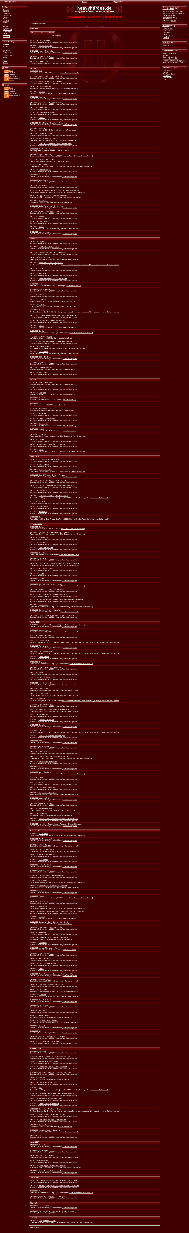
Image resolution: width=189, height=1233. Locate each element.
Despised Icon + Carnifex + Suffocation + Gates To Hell (58, 819)
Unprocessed (43, 693)
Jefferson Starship (45, 336)
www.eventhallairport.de (100, 498)
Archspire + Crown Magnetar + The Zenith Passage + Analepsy (61, 912)
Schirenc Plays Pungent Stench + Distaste (54, 532)
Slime (41, 1135)
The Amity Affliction (45, 651)
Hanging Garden (169, 36)
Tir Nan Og (43, 891)
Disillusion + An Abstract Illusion (50, 102)
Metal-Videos (167, 67)
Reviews (165, 26)
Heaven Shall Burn (169, 53)
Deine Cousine (44, 640)
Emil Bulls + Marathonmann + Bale (51, 1098)
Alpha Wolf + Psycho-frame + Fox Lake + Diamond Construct (60, 824)
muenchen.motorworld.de (70, 73)
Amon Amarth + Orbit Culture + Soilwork (53, 886)
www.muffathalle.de (65, 203)
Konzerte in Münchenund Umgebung (170, 8)
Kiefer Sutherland (45, 87)
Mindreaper (167, 76)
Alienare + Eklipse (45, 1206)
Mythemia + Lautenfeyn (47, 635)
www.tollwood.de (69, 369)
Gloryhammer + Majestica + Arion (51, 927)
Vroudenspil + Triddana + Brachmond (52, 445)
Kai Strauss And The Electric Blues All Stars (54, 1056)
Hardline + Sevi (44, 56)
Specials (6, 21)
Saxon (5, 57)
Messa (41, 969)
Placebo (42, 896)
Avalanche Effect (45, 865)
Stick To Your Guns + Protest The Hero (52, 480)
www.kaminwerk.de (73, 197)
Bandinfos (6, 26)
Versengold (43, 408)
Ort (46, 32)
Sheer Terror (43, 222)
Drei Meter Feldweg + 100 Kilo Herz (51, 984)
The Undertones (44, 175)
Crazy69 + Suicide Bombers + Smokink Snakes (55, 144)
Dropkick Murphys (45, 367)
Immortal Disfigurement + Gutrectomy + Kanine (55, 341)
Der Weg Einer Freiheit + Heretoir (51, 584)
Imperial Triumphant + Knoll (48, 948)
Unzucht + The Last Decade (49, 1041)
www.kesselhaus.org (71, 88)
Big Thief (42, 310)
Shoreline (42, 725)
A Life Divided (43, 1160)
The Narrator (43, 646)
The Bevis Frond (177, 12)
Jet (40, 403)
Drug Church (43, 553)
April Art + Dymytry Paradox (48, 1061)
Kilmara (165, 72)
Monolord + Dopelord (46, 720)
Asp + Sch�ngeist (45, 683)
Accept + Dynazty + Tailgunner (49, 1130)
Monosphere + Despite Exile (49, 1104)
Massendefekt (44, 798)
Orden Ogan (43, 1145)
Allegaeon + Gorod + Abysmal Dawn (51, 589)
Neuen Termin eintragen (38, 23)
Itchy (40, 1031)
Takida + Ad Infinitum (46, 1155)
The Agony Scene (169, 74)
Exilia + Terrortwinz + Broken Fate (51, 206)
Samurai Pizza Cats (46, 704)
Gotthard (166, 38)
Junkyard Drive (44, 537)
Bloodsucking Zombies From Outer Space (53, 594)
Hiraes (173, 15)
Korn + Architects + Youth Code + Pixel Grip (54, 756)
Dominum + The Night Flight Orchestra (52, 1120)
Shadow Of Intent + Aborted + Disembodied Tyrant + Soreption (61, 600)
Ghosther (42, 362)
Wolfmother (43, 512)
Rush (41, 1191)
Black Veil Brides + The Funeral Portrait (53, 279)
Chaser (41, 326)
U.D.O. (165, 79)
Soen (41, 517)
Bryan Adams (43, 662)
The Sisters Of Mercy (46, 849)
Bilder (5, 22)
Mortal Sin (42, 501)
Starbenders (43, 413)
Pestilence (42, 434)
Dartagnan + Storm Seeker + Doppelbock (53, 922)
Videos (11, 80)
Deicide (41, 439)
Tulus (165, 34)
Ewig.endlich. (167, 70)
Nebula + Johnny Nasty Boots (49, 211)
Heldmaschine (44, 657)
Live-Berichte (167, 50)
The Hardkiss (43, 1005)
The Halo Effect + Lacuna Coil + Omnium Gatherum (57, 1211)
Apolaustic (166, 30)
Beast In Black (44, 979)
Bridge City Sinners (46, 357)
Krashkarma (43, 1010)
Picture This (43, 814)
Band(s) (51, 32)
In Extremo (43, 284)
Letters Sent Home (45, 133)
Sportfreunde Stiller (178, 13)
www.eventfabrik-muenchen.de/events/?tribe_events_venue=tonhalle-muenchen (90, 265)
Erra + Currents (44, 1015)
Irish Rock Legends (46, 808)
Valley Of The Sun (45, 803)
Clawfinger (42, 777)
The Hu (41, 730)
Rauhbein (42, 932)
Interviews (166, 43)
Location (40, 32)
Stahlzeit (42, 527)
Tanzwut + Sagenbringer (47, 788)
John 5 (41, 227)
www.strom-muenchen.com (69, 229)
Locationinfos (7, 28)
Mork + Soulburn (45, 772)
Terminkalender (14, 78)
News (11, 71)
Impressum (7, 31)
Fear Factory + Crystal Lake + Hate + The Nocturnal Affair (59, 563)
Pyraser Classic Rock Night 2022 (174, 61)
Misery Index (43, 506)
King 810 (42, 387)
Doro (40, 1088)
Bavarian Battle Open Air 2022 (173, 62)
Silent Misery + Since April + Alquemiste (53, 123)
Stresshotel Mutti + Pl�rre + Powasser (52, 252)
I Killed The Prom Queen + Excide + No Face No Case (58, 315)
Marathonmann (44, 232)
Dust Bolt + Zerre (45, 870)
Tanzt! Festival (44, 953)
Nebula (41, 216)
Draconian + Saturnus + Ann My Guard (52, 1196)
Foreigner (42, 393)
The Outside (167, 77)
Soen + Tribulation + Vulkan (48, 1083)
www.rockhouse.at (77, 348)
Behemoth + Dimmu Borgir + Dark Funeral (54, 709)
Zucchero (42, 331)
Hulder (41, 268)
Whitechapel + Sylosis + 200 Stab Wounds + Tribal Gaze (59, 1186)
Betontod (42, 699)
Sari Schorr (43, 767)
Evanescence (43, 605)
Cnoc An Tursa (168, 29)
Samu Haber (43, 630)
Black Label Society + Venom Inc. (51, 263)
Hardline (174, 17)
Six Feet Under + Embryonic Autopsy (52, 321)
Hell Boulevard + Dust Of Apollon (50, 81)
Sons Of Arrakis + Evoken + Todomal (52, 475)
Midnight (166, 55)
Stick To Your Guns (45, 470)
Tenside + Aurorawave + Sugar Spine (52, 736)
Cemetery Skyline (45, 170)
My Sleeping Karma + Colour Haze (51, 76)
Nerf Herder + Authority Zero (49, 247)
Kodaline (42, 1077)
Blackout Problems (45, 1125)
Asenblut (42, 579)
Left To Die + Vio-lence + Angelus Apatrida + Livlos (57, 485)
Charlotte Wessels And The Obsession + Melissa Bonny (58, 1180)
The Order (166, 32)
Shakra (5, 63)
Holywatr (42, 242)
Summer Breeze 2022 (170, 59)
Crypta (41, 450)
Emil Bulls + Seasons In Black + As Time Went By (56, 1093)
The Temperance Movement (49, 839)
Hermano (42, 118)
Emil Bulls (166, 45)
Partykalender (8, 19)
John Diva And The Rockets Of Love (52, 1114)
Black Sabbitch (44, 901)
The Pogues (43, 989)
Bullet (41, 672)
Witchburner (7, 52)
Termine (5, 17)
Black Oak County (45, 1000)
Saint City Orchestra (46, 548)
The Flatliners (43, 352)
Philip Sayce (43, 715)
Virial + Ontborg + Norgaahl (48, 138)
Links (4, 24)
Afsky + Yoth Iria (44, 289)
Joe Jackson (43, 834)
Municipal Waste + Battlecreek (49, 459)
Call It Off (42, 542)
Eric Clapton (43, 164)
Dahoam (6, 10)
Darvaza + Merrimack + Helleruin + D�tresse (55, 1072)
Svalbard (42, 92)
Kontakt (5, 33)
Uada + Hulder (44, 346)
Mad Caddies (43, 180)
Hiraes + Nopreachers (46, 51)
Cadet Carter (175, 19)
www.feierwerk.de (69, 94)
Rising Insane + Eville (46, 854)
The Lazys (42, 558)
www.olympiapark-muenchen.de (81, 156)
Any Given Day (44, 958)
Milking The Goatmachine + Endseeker (52, 1036)
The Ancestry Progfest (47, 149)
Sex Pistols (43, 398)
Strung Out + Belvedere (47, 419)
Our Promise (43, 860)
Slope (41, 782)
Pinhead (42, 1026)
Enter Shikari (43, 844)
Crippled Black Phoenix (47, 112)
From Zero (42, 273)
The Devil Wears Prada (47, 677)
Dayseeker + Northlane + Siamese (51, 1109)
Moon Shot (43, 943)
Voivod (41, 429)
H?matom (42, 995)
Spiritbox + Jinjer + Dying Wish (50, 610)
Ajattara (5, 46)
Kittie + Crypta (44, 465)
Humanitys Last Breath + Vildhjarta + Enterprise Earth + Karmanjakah (63, 625)
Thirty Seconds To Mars (47, 1221)
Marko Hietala (44, 746)
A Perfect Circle (44, 258)
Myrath (41, 574)
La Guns (42, 917)
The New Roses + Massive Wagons (51, 875)
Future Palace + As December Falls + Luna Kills (56, 974)
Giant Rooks (43, 688)
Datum (33, 32)
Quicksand (42, 299)
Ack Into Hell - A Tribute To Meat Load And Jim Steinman (59, 190)
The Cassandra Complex (48, 963)
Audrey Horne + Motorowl (48, 762)
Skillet (173, 21)
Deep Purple (43, 424)
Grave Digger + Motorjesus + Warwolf (52, 1166)
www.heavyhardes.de (36, 1227)
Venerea (42, 128)
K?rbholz (42, 741)
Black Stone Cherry (46, 568)
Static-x (41, 294)
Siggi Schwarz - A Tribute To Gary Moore (53, 196)
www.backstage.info (70, 42)
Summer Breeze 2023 (170, 57)
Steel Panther (43, 372)
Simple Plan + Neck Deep (48, 793)
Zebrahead (43, 1051)
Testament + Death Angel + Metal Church (53, 496)
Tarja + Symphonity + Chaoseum (50, 667)
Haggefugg (43, 107)
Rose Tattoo (43, 491)
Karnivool (42, 97)
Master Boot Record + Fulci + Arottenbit (53, 1067)
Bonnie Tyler (43, 906)
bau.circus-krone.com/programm (72, 192)
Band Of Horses (44, 751)
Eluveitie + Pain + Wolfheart (48, 1021)
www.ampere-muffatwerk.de (66, 301)
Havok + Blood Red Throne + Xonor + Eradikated (56, 615)
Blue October (43, 201)
